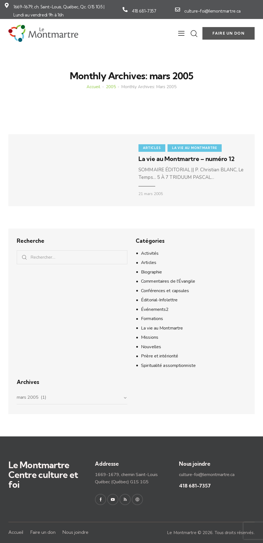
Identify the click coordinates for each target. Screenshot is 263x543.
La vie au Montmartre (194, 148)
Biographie (151, 272)
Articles (152, 148)
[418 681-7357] (125, 9)
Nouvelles (151, 347)
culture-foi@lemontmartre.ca (212, 11)
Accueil (93, 87)
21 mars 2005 (150, 193)
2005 (111, 87)
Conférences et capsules (165, 291)
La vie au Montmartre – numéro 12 (186, 159)
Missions (149, 337)
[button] (181, 33)
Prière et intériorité (159, 356)
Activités (150, 253)
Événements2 (155, 309)
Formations (152, 319)
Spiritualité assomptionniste (168, 365)
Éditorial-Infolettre (159, 300)
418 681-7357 (144, 11)
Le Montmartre (181, 532)
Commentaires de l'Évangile (168, 281)
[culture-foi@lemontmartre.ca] (177, 9)
